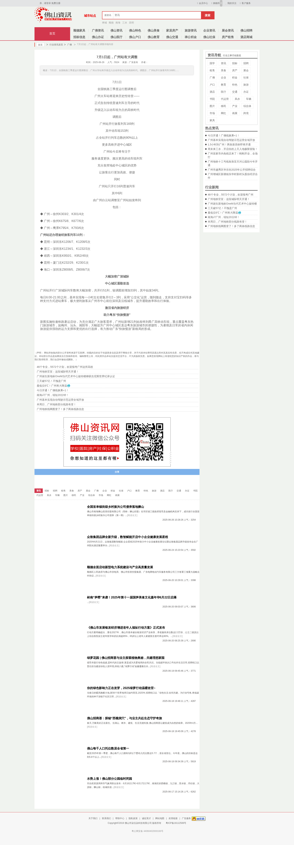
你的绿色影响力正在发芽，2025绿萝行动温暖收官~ (121, 688)
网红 (223, 113)
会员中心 (202, 3)
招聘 (246, 63)
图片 (212, 106)
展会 (246, 70)
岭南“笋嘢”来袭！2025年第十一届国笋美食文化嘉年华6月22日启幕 (132, 597)
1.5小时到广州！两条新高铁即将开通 (229, 144)
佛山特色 (135, 30)
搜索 (207, 15)
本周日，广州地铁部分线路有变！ (227, 221)
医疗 (223, 91)
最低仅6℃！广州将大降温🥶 (224, 212)
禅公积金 (191, 37)
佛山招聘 (246, 30)
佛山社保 (209, 37)
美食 (223, 70)
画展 (234, 113)
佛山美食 (154, 30)
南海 (118, 22)
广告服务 (186, 818)
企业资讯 (209, 30)
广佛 (68, 45)
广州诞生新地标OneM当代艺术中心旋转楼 (232, 203)
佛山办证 (98, 37)
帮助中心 (119, 818)
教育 (223, 84)
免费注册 (55, 3)
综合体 (247, 106)
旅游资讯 (191, 30)
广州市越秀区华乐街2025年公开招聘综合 (232, 169)
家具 (212, 120)
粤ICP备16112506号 (176, 823)
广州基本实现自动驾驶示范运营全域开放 (231, 139)
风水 (237, 98)
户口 (212, 84)
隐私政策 (133, 818)
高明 (131, 22)
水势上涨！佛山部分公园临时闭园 (109, 778)
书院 (212, 98)
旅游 (246, 84)
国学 (212, 63)
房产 (234, 70)
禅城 (104, 22)
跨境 (246, 113)
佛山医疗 (116, 37)
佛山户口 (135, 37)
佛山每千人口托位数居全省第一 (108, 748)
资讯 (223, 63)
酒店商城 (246, 37)
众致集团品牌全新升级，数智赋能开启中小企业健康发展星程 (127, 537)
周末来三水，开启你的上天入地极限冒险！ (233, 148)
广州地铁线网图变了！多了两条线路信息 (231, 226)
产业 (234, 106)
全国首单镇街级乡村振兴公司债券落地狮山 (115, 506)
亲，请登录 (45, 3)
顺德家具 (79, 30)
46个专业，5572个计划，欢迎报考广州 (230, 194)
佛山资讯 (116, 30)
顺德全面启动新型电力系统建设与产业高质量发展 (120, 567)
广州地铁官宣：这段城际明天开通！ (229, 199)
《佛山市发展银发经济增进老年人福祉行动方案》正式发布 (126, 627)
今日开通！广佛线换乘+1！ (224, 135)
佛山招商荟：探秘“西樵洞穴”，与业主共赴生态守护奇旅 (124, 718)
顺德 (111, 22)
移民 (223, 106)
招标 (234, 63)
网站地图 (159, 818)
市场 (212, 113)
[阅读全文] (132, 515)
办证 (246, 91)
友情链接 (173, 818)
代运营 (225, 98)
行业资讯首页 (54, 45)
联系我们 (106, 818)
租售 (212, 70)
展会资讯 (228, 30)
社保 (246, 77)
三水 (124, 22)
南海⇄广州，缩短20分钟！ (224, 217)
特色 (234, 84)
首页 (52, 33)
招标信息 (79, 37)
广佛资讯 (98, 30)
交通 (234, 91)
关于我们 (93, 818)
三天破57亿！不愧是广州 (222, 208)
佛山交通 (172, 37)
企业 (223, 77)
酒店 (212, 91)
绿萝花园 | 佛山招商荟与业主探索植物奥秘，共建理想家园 (125, 657)
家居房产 (172, 30)
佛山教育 (154, 37)
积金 (234, 77)
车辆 (248, 98)
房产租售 (228, 37)
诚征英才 (146, 818)
